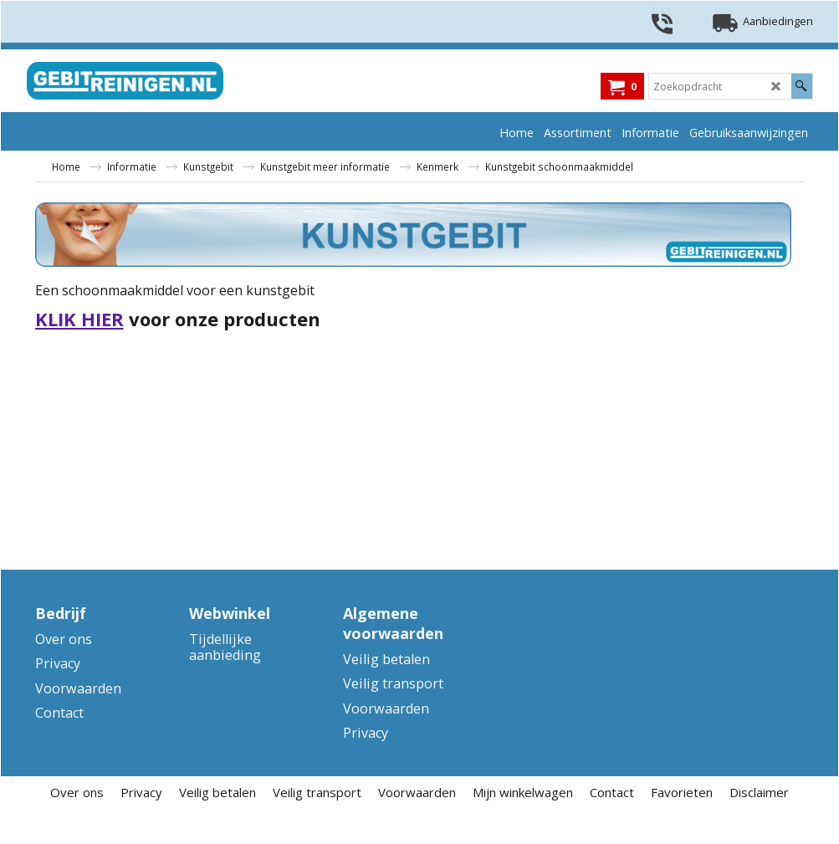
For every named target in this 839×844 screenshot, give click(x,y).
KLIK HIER (79, 318)
